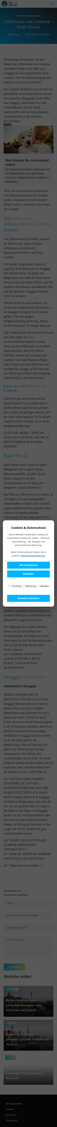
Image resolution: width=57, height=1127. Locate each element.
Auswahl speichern (28, 598)
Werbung (29, 586)
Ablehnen (28, 574)
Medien (43, 586)
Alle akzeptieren (28, 565)
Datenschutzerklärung (33, 555)
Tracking (15, 586)
